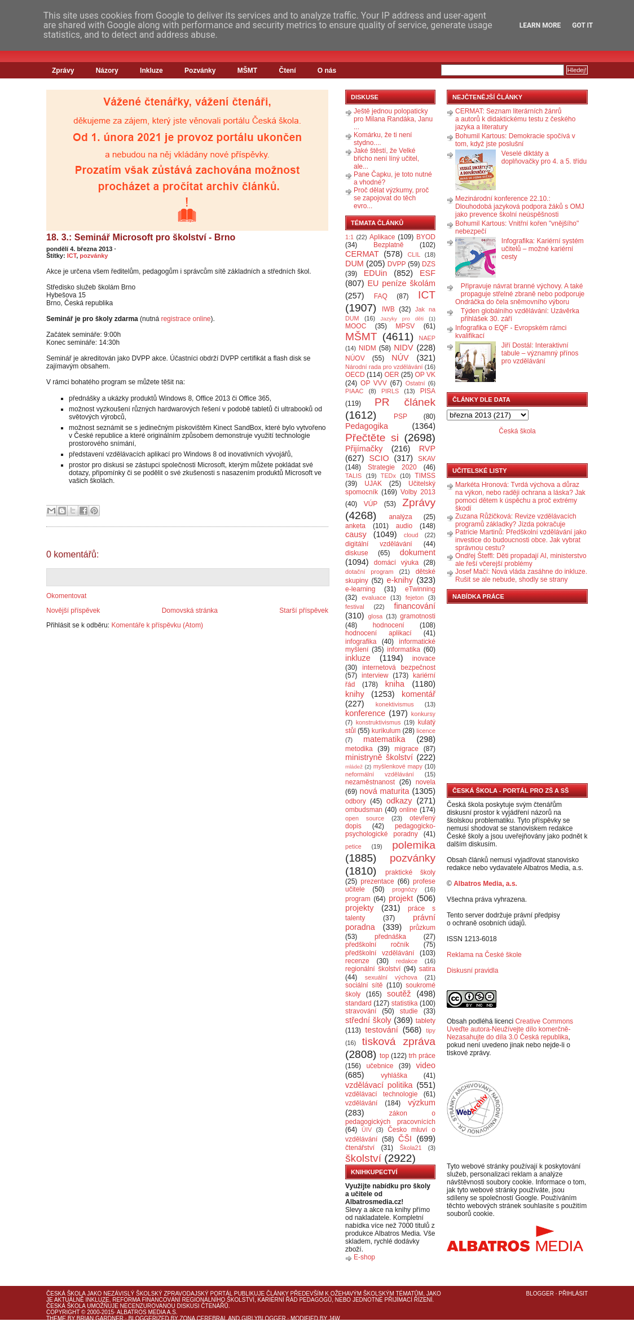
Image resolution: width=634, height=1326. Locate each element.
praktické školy (410, 872)
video (425, 1065)
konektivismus (395, 704)
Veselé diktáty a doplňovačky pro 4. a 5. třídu (544, 157)
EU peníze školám (401, 283)
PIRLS (390, 391)
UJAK (373, 484)
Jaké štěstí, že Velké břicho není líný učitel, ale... (386, 158)
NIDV (403, 347)
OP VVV (373, 383)
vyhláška (394, 1075)
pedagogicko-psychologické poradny (390, 830)
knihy (354, 694)
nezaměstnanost (370, 782)
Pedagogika (366, 426)
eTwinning (420, 589)
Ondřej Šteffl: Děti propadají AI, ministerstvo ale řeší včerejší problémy (521, 560)
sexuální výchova (391, 977)
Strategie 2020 (392, 467)
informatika (403, 649)
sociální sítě (363, 985)
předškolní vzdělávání (379, 953)
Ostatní (415, 383)
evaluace (374, 597)
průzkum (422, 928)
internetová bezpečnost (398, 667)
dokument (417, 552)
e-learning (360, 589)
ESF (427, 273)
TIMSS (425, 476)
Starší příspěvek (303, 610)
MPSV (405, 326)
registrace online (185, 319)
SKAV (426, 459)
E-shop (364, 1257)
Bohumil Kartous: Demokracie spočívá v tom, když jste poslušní (515, 140)
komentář (418, 694)
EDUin (376, 273)
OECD (355, 375)
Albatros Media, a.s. (485, 884)
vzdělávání (361, 1103)
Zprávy (63, 70)
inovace (423, 658)
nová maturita (385, 791)
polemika (413, 845)
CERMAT (362, 253)
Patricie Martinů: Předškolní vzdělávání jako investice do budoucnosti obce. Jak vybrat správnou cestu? (521, 540)
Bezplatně (388, 245)
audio (404, 526)
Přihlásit (573, 1293)
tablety (425, 1021)
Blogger (540, 1293)
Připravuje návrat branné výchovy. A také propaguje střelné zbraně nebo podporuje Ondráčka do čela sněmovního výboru (519, 294)
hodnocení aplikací (378, 633)
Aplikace (382, 237)
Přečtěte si (372, 438)
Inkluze (151, 70)
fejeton (415, 597)
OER (391, 375)
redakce (406, 961)
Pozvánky (199, 70)
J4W (334, 1318)
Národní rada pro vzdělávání (383, 366)
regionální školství (372, 969)
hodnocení (388, 625)
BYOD (425, 237)
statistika (404, 1003)
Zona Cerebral (203, 1318)
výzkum (421, 1102)
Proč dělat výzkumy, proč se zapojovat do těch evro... (391, 198)
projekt (401, 898)
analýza (400, 517)
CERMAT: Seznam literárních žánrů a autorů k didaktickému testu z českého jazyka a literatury (515, 119)
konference (365, 713)
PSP (400, 416)
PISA (427, 391)
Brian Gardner (100, 1318)
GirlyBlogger (263, 1318)
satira (427, 969)
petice (353, 846)
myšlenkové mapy (397, 766)
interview (375, 675)
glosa (375, 616)
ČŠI (405, 1138)
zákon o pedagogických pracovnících (390, 1117)
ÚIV (367, 1129)
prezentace (377, 881)
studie (409, 1011)
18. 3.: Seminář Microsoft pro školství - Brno (140, 237)
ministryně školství (379, 757)
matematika (384, 739)
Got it (582, 25)
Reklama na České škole (484, 955)
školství (363, 1158)
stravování (360, 1011)
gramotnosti (417, 616)
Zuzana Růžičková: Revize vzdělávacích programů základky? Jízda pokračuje (515, 520)
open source (364, 818)
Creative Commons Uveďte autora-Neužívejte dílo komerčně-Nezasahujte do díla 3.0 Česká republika (510, 1029)
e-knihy (400, 580)
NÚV (399, 357)
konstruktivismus (378, 722)
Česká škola (517, 431)
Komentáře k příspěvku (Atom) (157, 625)
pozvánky (94, 255)
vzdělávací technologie (381, 1094)
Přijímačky (363, 448)
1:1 (349, 237)
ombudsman (363, 810)
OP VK (425, 375)
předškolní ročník (377, 945)
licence (425, 730)
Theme (56, 1318)
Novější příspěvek (73, 610)
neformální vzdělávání (379, 774)
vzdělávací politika (379, 1085)
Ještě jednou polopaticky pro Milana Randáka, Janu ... (393, 119)
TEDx (388, 475)
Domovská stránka (190, 610)
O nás (327, 70)
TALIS (353, 475)
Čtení (287, 70)
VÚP (371, 504)
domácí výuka (396, 563)
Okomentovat (66, 596)
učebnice (379, 1066)
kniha (394, 683)
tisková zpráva (398, 1041)
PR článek (405, 402)
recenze (357, 961)
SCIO (379, 458)
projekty (359, 907)
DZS (428, 264)
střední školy (368, 1020)
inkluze (358, 657)
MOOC (355, 326)
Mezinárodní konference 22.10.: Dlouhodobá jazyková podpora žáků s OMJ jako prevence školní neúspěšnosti (519, 206)
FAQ (381, 296)
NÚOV (355, 358)
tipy (430, 1030)
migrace (406, 749)
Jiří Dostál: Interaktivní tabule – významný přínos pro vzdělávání (540, 353)
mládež (354, 766)
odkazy (399, 800)
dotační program (369, 571)
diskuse (356, 553)
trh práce (422, 1056)
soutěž (399, 993)
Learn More (540, 25)
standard (358, 1003)
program (358, 899)
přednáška (390, 937)
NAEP (427, 338)
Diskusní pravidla (472, 970)
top (384, 1056)
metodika (359, 749)
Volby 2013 (417, 492)
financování (414, 606)
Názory (107, 70)
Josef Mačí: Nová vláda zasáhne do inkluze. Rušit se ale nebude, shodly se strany (521, 575)
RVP (427, 448)
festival (354, 606)
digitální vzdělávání (378, 544)
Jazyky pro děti (402, 318)
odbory (355, 801)
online (408, 810)
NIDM (367, 348)
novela (425, 782)
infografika (360, 642)
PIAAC (354, 391)
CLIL (413, 254)
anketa (355, 526)
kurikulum (386, 731)
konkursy (423, 713)
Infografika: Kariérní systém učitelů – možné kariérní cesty (542, 249)
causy (356, 534)
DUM (354, 263)
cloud (411, 535)
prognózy (404, 889)
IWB (388, 309)
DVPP (397, 264)
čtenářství (360, 1148)
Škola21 (411, 1147)
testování (381, 1029)
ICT (72, 255)
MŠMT (247, 70)
